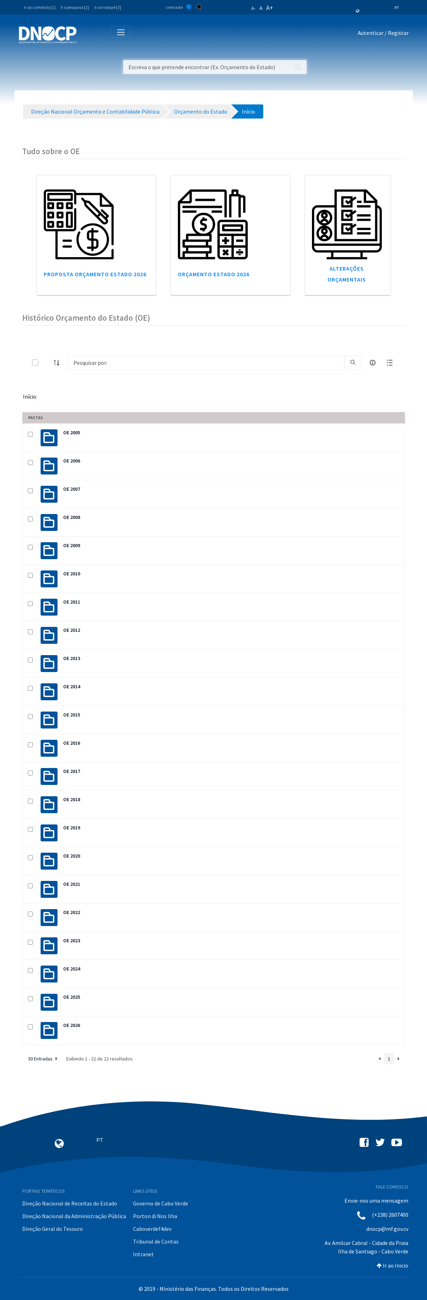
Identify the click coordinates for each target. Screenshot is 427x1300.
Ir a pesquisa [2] (75, 7)
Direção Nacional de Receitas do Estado (69, 1203)
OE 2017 (71, 771)
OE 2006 (71, 461)
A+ (269, 8)
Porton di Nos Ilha (155, 1216)
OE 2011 (71, 602)
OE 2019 (71, 827)
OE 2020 (71, 856)
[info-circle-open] (372, 362)
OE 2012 (71, 630)
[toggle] (46, 362)
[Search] (206, 363)
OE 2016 (71, 743)
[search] (353, 362)
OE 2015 (71, 715)
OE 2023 (71, 940)
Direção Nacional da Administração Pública (74, 1216)
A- (253, 8)
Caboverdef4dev (152, 1228)
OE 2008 (71, 517)
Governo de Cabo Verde (160, 1203)
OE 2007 (71, 489)
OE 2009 (71, 545)
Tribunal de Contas (156, 1241)
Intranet (143, 1254)
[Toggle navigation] (86, 34)
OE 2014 (71, 686)
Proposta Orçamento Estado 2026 (95, 274)
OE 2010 (71, 573)
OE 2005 (71, 432)
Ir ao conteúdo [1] (39, 7)
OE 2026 (71, 1025)
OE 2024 (71, 969)
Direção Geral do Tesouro (52, 1228)
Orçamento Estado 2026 (213, 274)
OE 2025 (71, 997)
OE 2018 (71, 799)
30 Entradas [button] (43, 1059)
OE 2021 (71, 884)
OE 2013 (71, 658)
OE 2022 (71, 912)
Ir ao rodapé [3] (107, 7)
